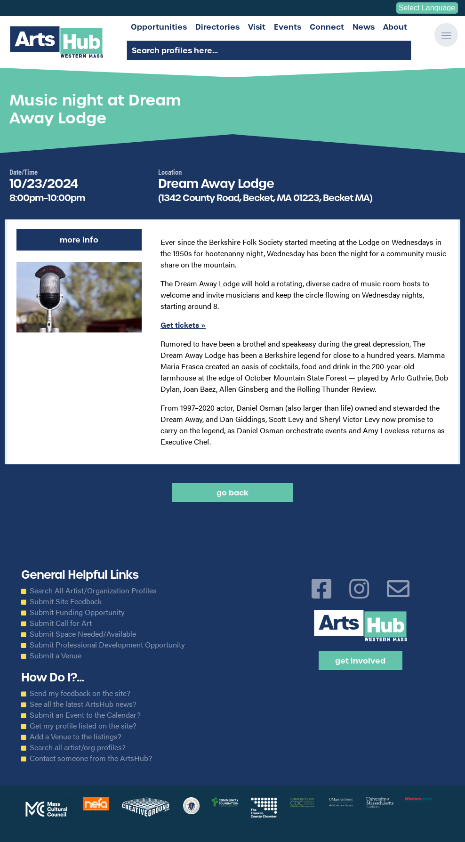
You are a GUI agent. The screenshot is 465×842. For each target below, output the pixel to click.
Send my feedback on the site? (80, 693)
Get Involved (360, 661)
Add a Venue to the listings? (75, 736)
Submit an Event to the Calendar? (85, 715)
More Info (79, 240)
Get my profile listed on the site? (83, 725)
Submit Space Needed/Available (83, 634)
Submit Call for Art (61, 623)
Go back (232, 492)
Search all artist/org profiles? (78, 747)
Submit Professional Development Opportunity (107, 644)
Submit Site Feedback (66, 601)
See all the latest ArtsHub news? (83, 704)
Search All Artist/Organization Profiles (93, 590)
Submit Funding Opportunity (77, 612)
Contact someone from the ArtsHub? (91, 758)
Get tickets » (183, 324)
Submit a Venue (55, 655)
